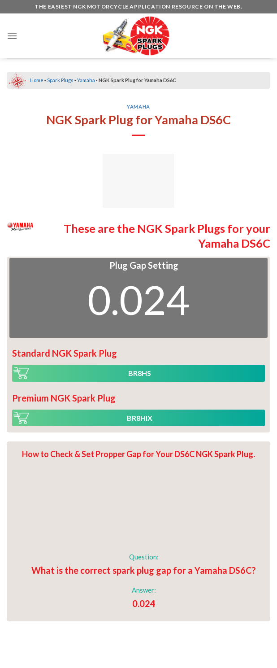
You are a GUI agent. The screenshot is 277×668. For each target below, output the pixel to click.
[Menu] (12, 36)
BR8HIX (139, 418)
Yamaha (86, 80)
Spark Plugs (60, 80)
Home (36, 80)
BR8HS (139, 373)
